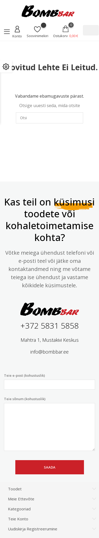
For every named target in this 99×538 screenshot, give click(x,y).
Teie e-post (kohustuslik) (49, 381)
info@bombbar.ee (49, 352)
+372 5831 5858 (49, 325)
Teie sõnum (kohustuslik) (49, 423)
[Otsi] (91, 30)
